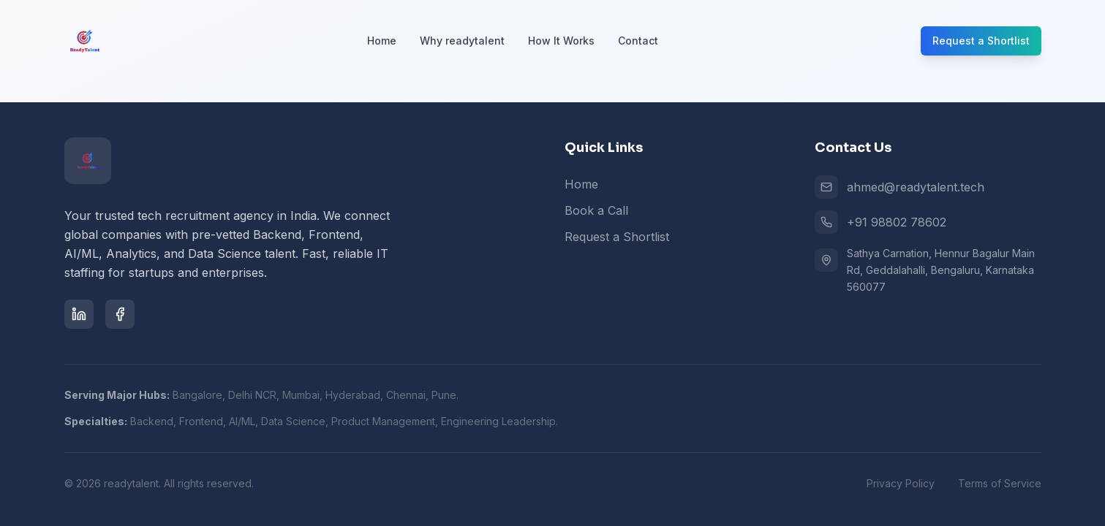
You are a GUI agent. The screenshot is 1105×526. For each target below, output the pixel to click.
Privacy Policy (901, 483)
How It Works (561, 40)
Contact (638, 40)
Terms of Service (999, 483)
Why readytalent (462, 40)
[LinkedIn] (79, 314)
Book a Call (596, 210)
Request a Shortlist (981, 40)
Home (381, 40)
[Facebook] (120, 314)
